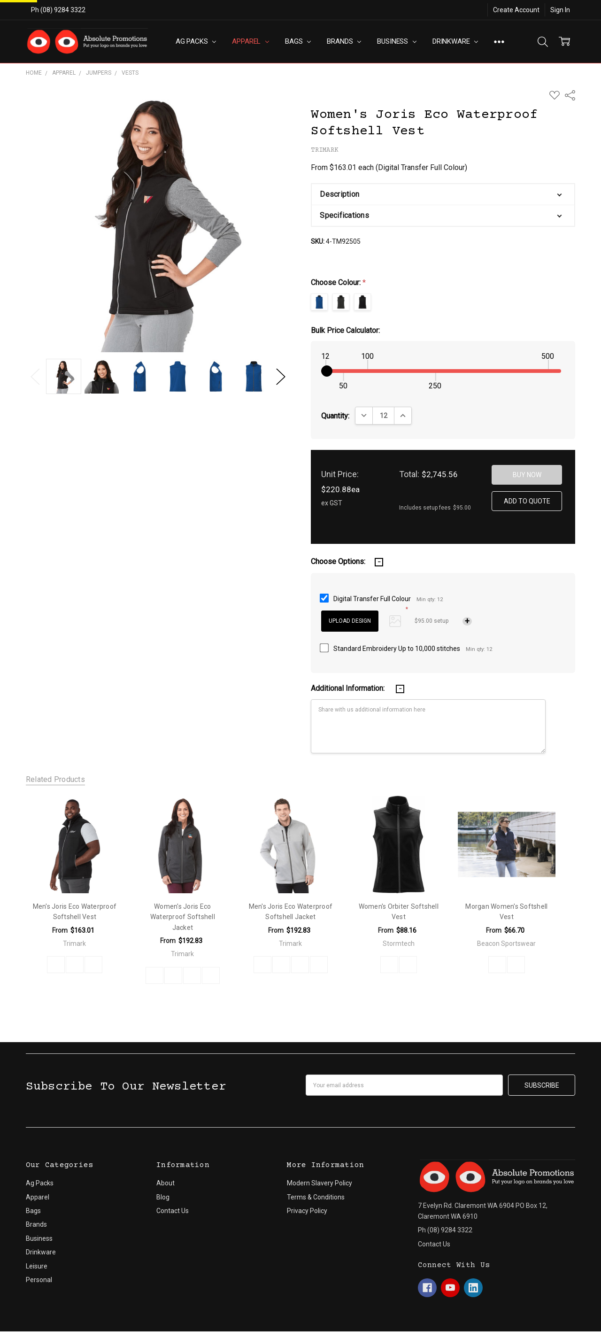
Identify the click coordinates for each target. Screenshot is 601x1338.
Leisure (36, 1238)
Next (280, 376)
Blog (163, 1169)
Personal (39, 1252)
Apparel (250, 41)
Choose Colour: (338, 282)
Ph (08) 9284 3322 (58, 10)
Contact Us (172, 1183)
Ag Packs (196, 41)
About (165, 1155)
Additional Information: (348, 688)
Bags (298, 41)
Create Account (516, 10)
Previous (35, 376)
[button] (443, 194)
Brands (344, 41)
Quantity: (335, 415)
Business (396, 41)
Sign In (560, 10)
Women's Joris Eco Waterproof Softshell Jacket (182, 917)
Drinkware (455, 41)
